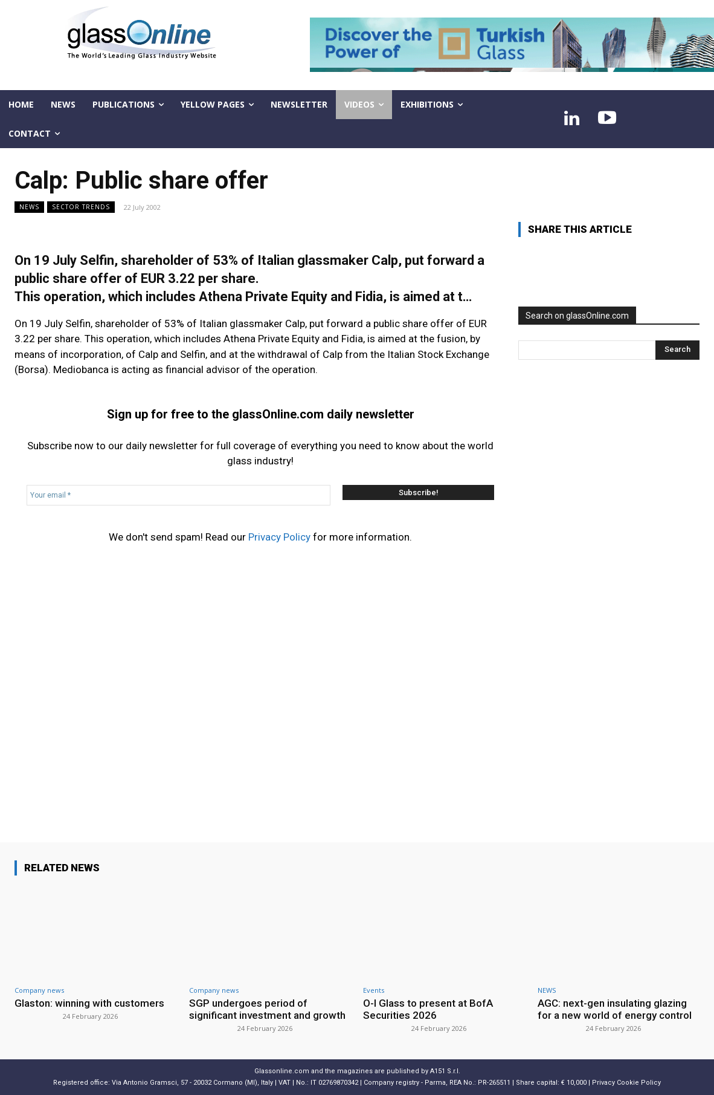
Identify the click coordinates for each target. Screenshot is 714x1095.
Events (373, 990)
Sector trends (81, 207)
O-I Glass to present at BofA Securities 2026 (428, 1009)
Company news (39, 990)
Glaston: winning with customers (89, 1003)
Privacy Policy (279, 537)
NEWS (29, 207)
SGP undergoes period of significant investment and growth (267, 1009)
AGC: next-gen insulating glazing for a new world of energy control (615, 1009)
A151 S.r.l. (445, 1071)
